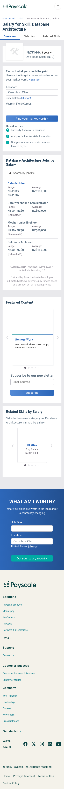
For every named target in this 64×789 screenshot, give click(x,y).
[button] (10, 36)
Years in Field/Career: (19, 103)
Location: (11, 87)
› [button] (36, 337)
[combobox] (32, 92)
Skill (21, 18)
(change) (26, 98)
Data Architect (17, 183)
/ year (45, 52)
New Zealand (9, 18)
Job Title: (16, 522)
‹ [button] (28, 337)
